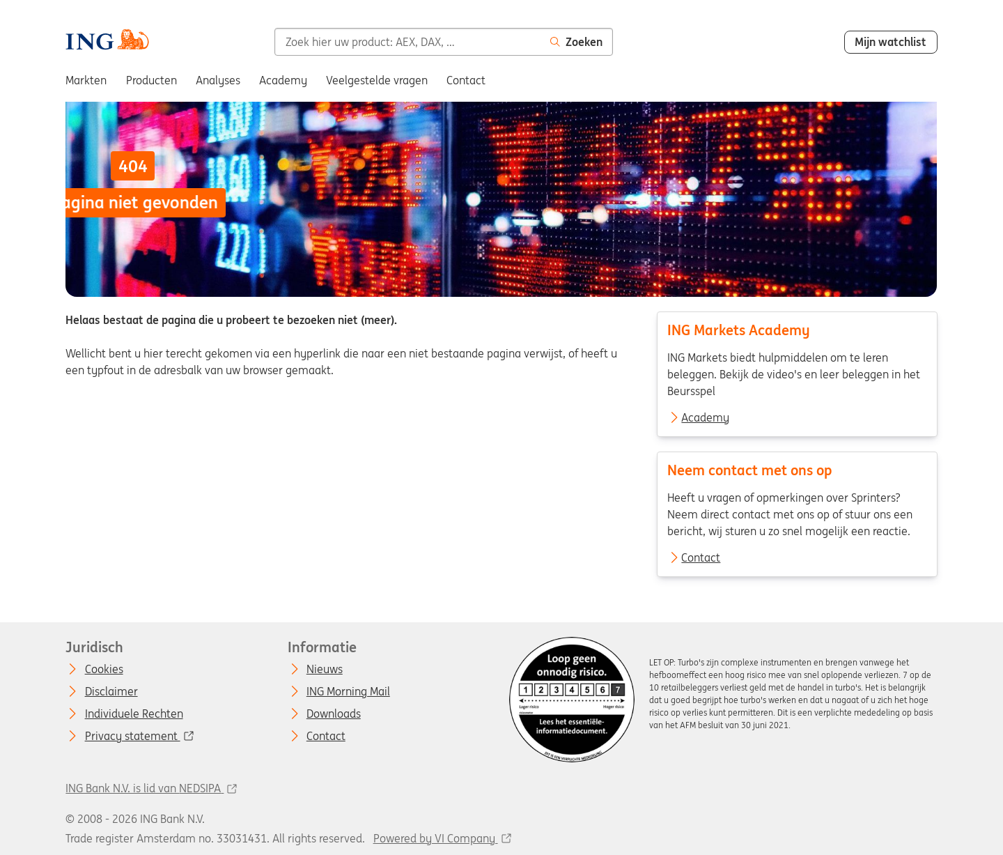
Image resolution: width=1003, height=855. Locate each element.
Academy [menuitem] (283, 80)
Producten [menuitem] (151, 80)
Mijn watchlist (890, 42)
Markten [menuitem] (86, 80)
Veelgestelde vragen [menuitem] (377, 80)
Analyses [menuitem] (218, 80)
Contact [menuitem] (465, 80)
